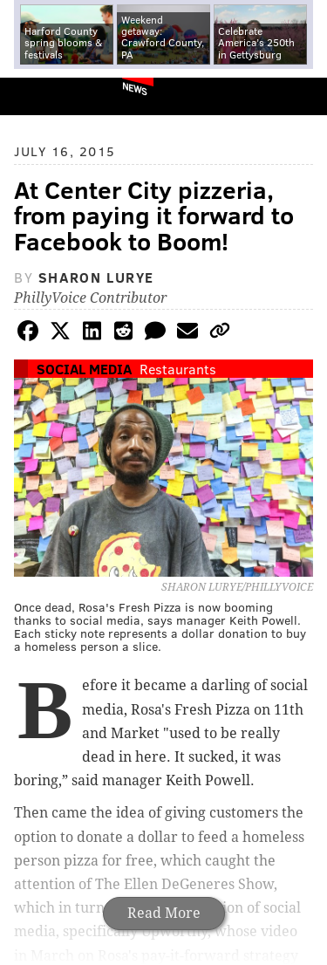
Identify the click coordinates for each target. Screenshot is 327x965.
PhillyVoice (42, 95)
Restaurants (178, 368)
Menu (299, 96)
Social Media (84, 368)
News (134, 88)
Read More (164, 913)
